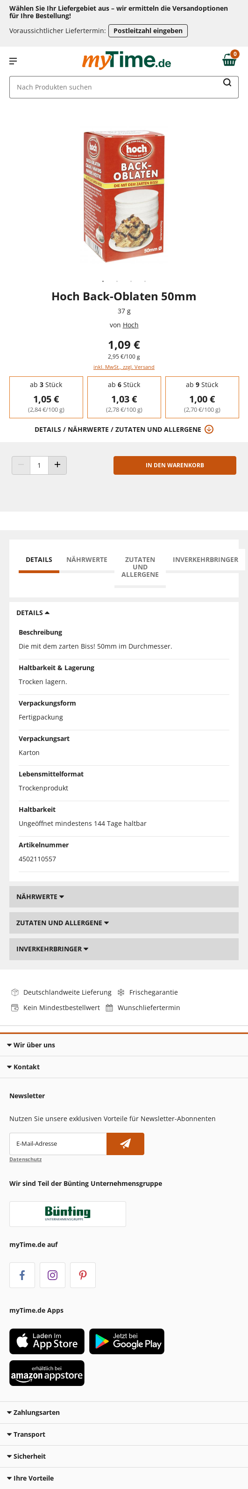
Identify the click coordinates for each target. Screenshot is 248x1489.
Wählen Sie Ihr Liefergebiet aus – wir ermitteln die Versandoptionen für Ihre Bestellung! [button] (118, 12)
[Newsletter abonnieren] (125, 1144)
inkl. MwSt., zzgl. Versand (124, 366)
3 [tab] (131, 281)
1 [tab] (103, 281)
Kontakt (23, 1066)
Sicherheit (26, 1456)
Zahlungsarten (33, 1412)
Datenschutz (25, 1159)
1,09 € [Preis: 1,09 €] (124, 344)
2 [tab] (117, 281)
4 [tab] (145, 281)
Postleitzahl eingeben (148, 30)
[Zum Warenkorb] (231, 61)
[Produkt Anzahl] (39, 465)
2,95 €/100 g (124, 356)
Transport (26, 1434)
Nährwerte (86, 559)
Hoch (131, 324)
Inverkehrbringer (205, 559)
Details (39, 559)
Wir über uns (31, 1044)
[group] (46, 397)
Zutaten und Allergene (140, 567)
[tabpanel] (124, 196)
